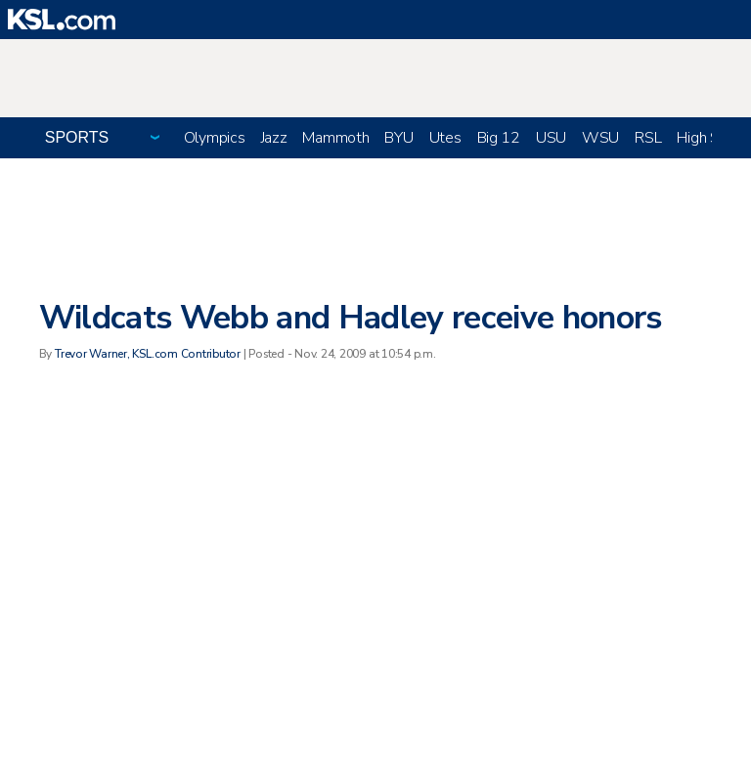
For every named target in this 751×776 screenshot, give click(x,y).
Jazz (274, 138)
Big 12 (498, 138)
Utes (445, 138)
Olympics (214, 138)
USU (551, 138)
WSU (600, 138)
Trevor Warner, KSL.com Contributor (148, 354)
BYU (398, 138)
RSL (648, 138)
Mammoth (335, 138)
